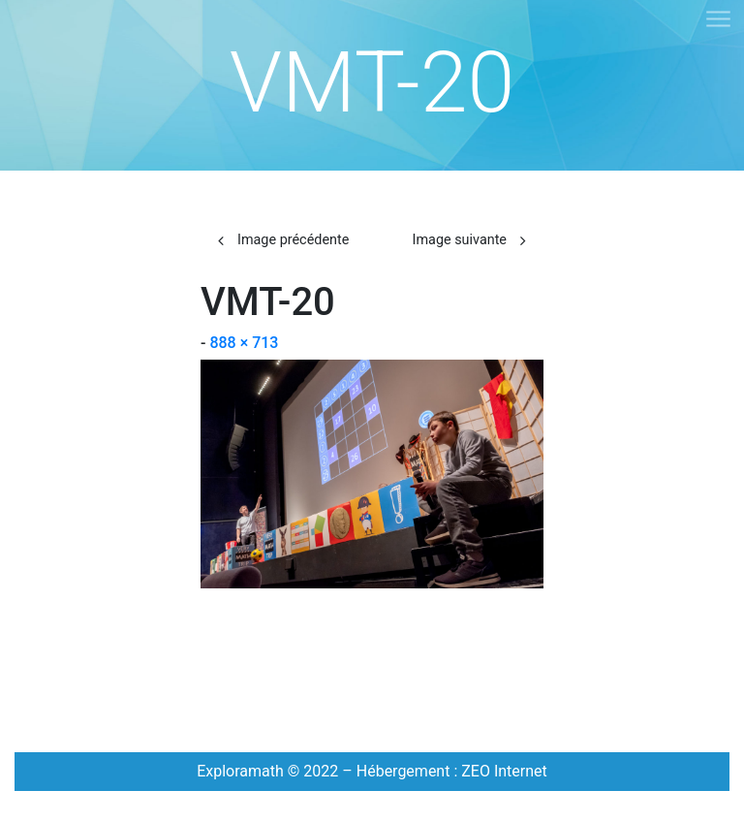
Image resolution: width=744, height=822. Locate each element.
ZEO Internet (504, 771)
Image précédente (293, 240)
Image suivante (460, 240)
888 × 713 (243, 342)
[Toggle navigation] (717, 20)
